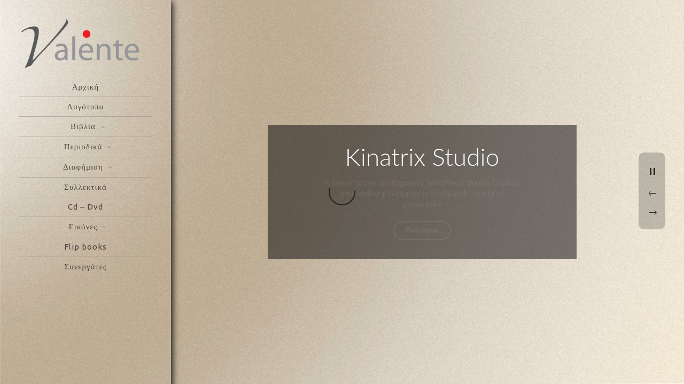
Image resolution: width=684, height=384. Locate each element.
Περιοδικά (83, 146)
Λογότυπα (85, 106)
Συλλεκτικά (85, 186)
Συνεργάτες (85, 266)
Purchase (422, 229)
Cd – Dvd (85, 206)
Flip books (85, 246)
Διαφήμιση (83, 166)
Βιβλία (83, 126)
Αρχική (85, 86)
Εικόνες (83, 226)
